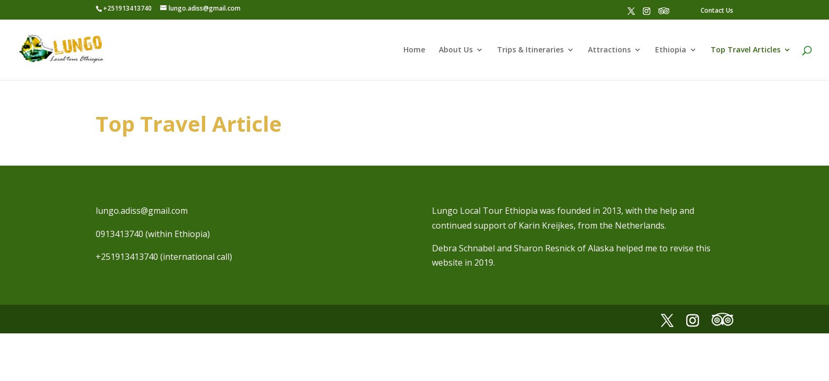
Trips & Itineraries (530, 50)
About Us (456, 50)
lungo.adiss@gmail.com (142, 210)
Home (414, 50)
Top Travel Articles (745, 50)
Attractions (609, 50)
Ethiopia (670, 50)
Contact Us (717, 10)
